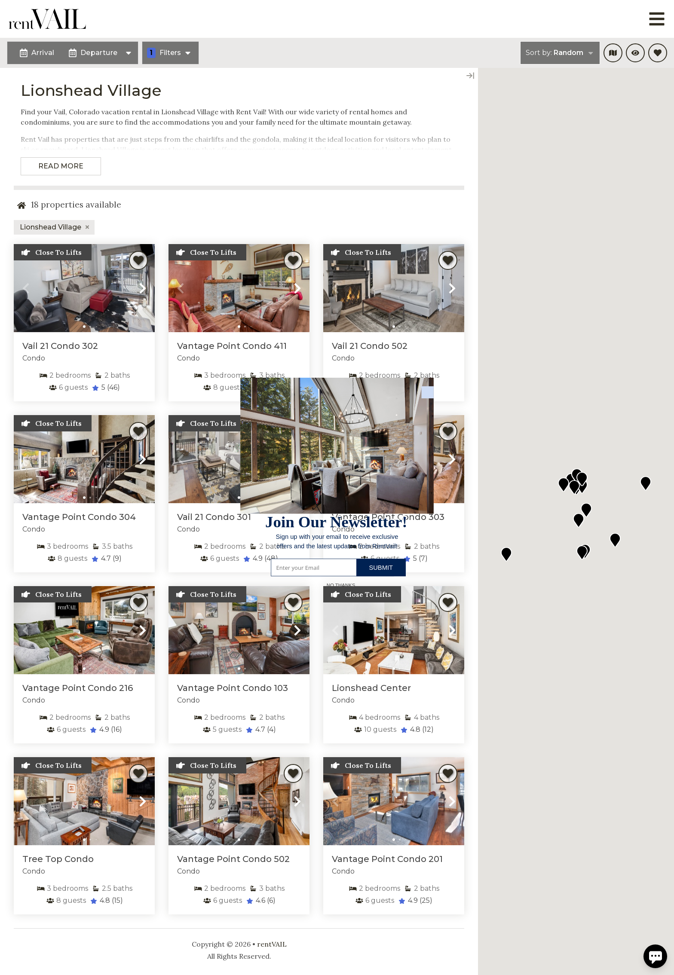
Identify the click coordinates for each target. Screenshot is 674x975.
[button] (337, 541)
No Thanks (341, 585)
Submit (381, 567)
